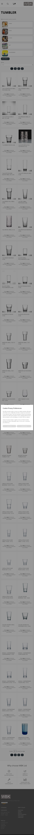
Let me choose (9, 426)
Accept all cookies (24, 426)
